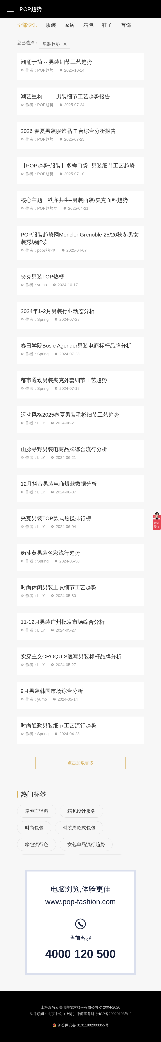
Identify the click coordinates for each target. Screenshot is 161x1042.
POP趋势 (31, 9)
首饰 (126, 25)
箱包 (88, 25)
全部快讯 (27, 27)
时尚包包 (34, 827)
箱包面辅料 (36, 811)
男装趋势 (54, 44)
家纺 (70, 25)
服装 (51, 25)
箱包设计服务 (81, 811)
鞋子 (107, 25)
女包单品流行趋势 (86, 844)
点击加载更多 (80, 762)
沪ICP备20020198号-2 (113, 1014)
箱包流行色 (36, 844)
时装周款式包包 (79, 827)
